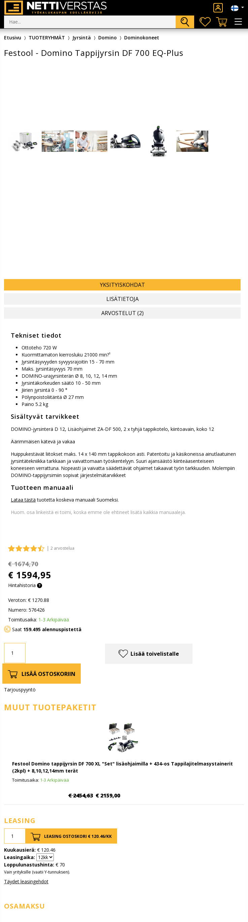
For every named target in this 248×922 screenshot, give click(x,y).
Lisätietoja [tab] (122, 299)
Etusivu (12, 37)
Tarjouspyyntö (20, 689)
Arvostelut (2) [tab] (122, 313)
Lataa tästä (23, 500)
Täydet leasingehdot (26, 881)
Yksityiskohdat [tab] (122, 284)
